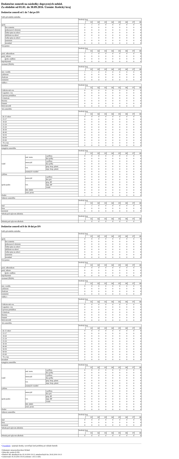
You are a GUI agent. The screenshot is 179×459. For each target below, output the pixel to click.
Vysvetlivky (6, 446)
